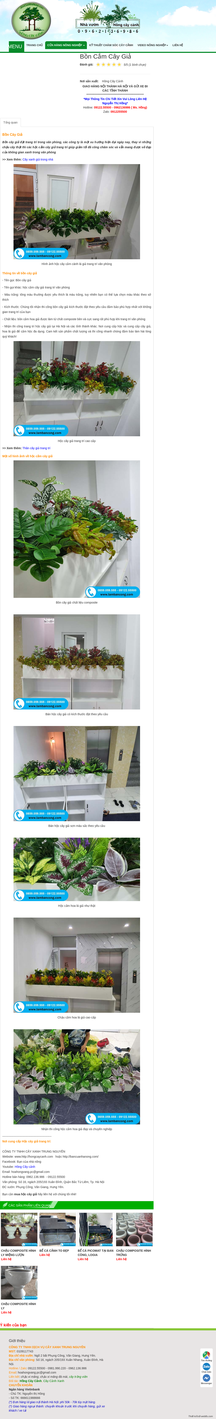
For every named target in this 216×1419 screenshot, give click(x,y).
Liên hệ (178, 45)
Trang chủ (34, 45)
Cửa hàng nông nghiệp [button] (66, 45)
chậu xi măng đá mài (53, 1376)
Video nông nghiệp (153, 45)
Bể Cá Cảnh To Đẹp (54, 1250)
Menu (15, 46)
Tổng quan (10, 122)
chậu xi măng (29, 1376)
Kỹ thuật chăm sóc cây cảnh (111, 45)
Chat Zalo (206, 1368)
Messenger (206, 1379)
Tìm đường (206, 1356)
